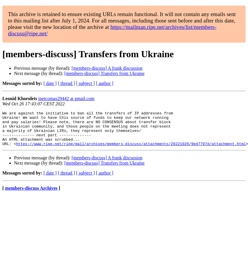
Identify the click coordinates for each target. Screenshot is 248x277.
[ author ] (104, 83)
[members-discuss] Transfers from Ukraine (104, 73)
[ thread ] (66, 83)
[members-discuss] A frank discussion (106, 68)
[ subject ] (85, 83)
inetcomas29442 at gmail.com (66, 98)
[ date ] (50, 83)
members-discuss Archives (31, 195)
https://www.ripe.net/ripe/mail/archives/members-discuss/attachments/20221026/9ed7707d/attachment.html (131, 150)
